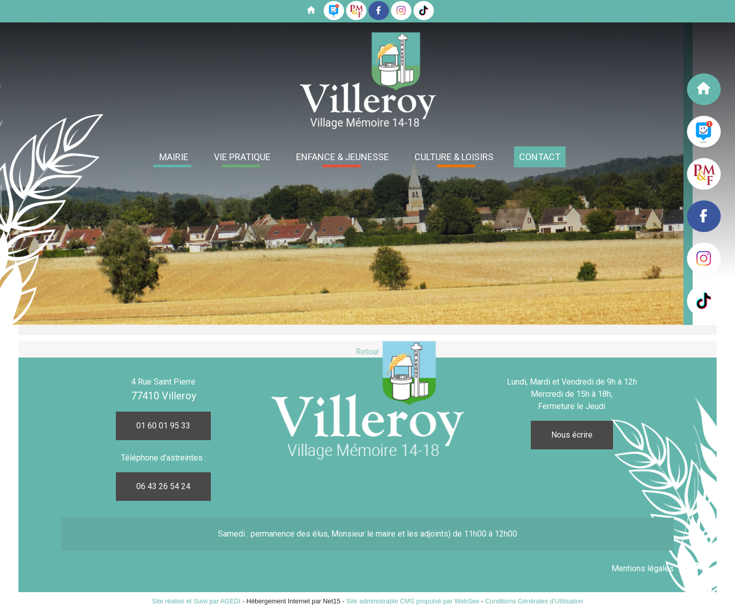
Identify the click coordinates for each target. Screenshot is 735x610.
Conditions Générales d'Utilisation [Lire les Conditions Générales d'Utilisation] (534, 601)
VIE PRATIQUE (242, 156)
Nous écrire (572, 435)
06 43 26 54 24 (163, 486)
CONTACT (539, 156)
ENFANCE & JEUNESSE (342, 156)
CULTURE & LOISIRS (454, 156)
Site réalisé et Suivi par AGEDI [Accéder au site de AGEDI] (196, 601)
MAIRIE (173, 156)
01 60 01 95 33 (163, 425)
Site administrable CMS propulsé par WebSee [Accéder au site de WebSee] (412, 601)
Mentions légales (642, 568)
